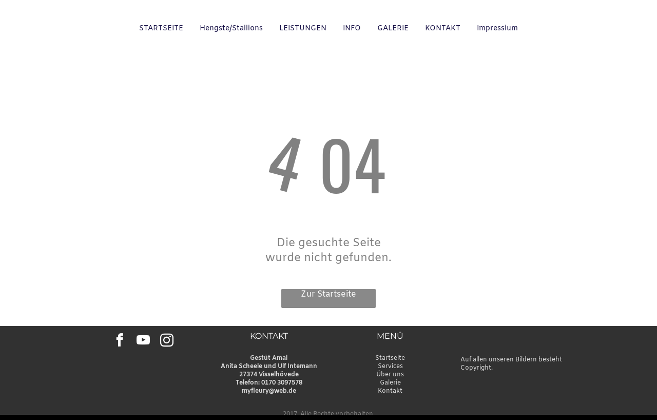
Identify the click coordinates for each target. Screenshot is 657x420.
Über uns (390, 375)
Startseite (390, 358)
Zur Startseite (328, 294)
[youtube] (143, 342)
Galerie (390, 383)
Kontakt (390, 391)
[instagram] (167, 342)
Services (390, 366)
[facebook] (119, 342)
